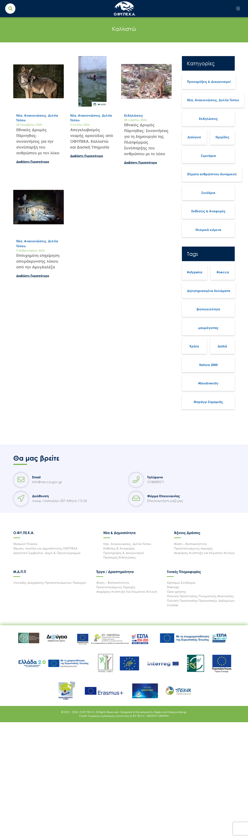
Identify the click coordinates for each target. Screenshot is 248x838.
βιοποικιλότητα (208, 309)
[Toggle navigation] (238, 8)
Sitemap (173, 587)
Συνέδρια (208, 193)
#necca (223, 272)
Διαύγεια (194, 137)
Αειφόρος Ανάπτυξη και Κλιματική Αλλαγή (204, 553)
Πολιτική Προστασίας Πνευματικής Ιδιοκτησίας (200, 596)
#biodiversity (208, 383)
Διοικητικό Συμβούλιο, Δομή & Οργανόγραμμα (46, 553)
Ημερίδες (222, 137)
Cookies (172, 605)
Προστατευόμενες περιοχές (193, 548)
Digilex (158, 712)
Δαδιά (222, 346)
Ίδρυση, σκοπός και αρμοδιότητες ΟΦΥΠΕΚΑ (45, 548)
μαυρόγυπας (208, 328)
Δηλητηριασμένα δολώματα (208, 291)
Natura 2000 (208, 365)
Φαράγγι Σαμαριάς (208, 402)
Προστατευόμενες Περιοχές (115, 587)
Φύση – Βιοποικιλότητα (190, 544)
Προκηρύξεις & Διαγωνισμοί (209, 81)
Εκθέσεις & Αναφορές (208, 211)
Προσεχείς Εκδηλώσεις (119, 557)
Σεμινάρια (208, 156)
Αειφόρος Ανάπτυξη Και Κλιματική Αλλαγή (126, 591)
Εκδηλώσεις (208, 119)
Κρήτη (194, 346)
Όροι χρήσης (176, 591)
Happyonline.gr (177, 712)
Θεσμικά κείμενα (208, 230)
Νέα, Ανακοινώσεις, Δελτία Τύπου (213, 100)
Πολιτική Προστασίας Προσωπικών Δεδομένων (201, 600)
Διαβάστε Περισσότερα (32, 161)
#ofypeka (194, 272)
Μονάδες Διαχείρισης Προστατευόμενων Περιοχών (49, 582)
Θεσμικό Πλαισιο (25, 544)
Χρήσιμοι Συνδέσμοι (181, 582)
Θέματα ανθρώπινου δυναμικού (212, 174)
